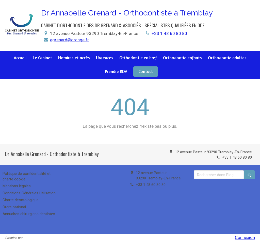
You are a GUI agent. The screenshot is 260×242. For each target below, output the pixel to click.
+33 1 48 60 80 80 (169, 33)
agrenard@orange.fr (69, 39)
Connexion (245, 237)
